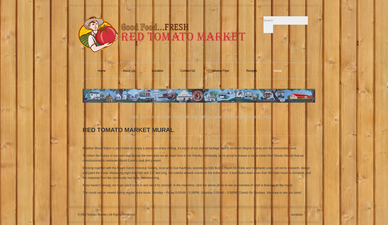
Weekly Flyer (220, 71)
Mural (278, 71)
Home (102, 71)
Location (157, 71)
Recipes (251, 71)
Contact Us (187, 71)
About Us (129, 71)
